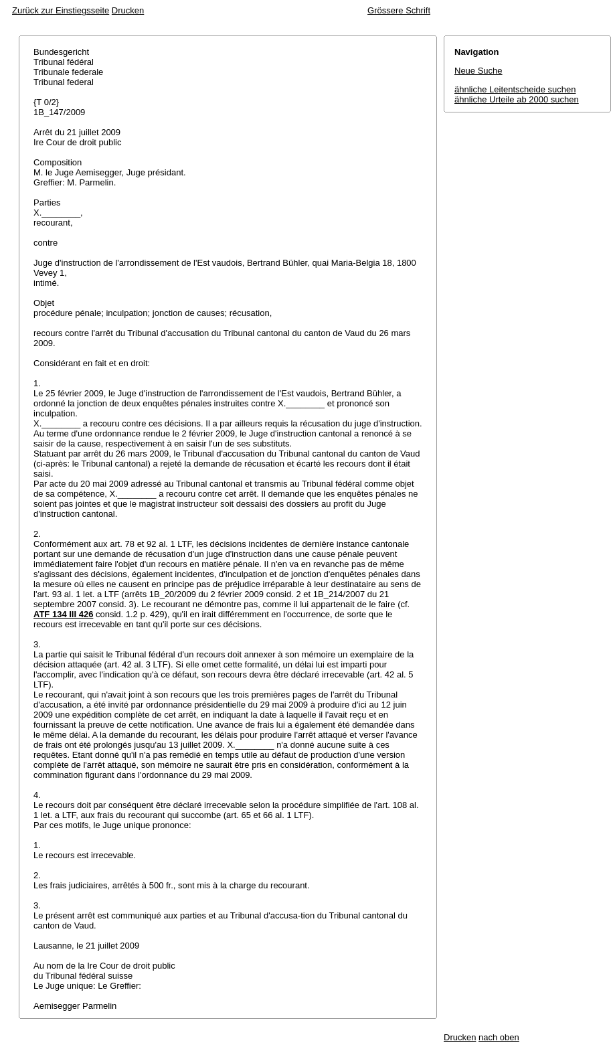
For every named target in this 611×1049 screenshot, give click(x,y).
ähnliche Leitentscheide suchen (515, 89)
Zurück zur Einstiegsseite (60, 10)
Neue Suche (478, 71)
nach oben (498, 1037)
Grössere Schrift (398, 10)
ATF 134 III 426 (63, 614)
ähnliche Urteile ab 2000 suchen (516, 99)
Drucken (128, 10)
